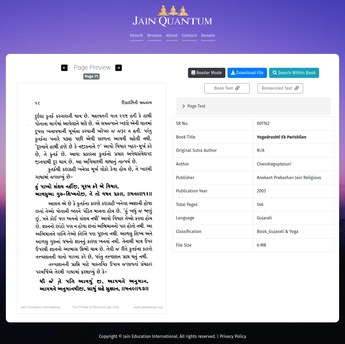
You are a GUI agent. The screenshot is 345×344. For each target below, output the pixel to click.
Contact (189, 35)
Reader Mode (206, 72)
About (172, 35)
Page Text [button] (196, 106)
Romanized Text (280, 88)
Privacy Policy (233, 336)
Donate (208, 35)
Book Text (227, 88)
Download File (247, 72)
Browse (154, 35)
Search (136, 35)
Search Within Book (294, 72)
